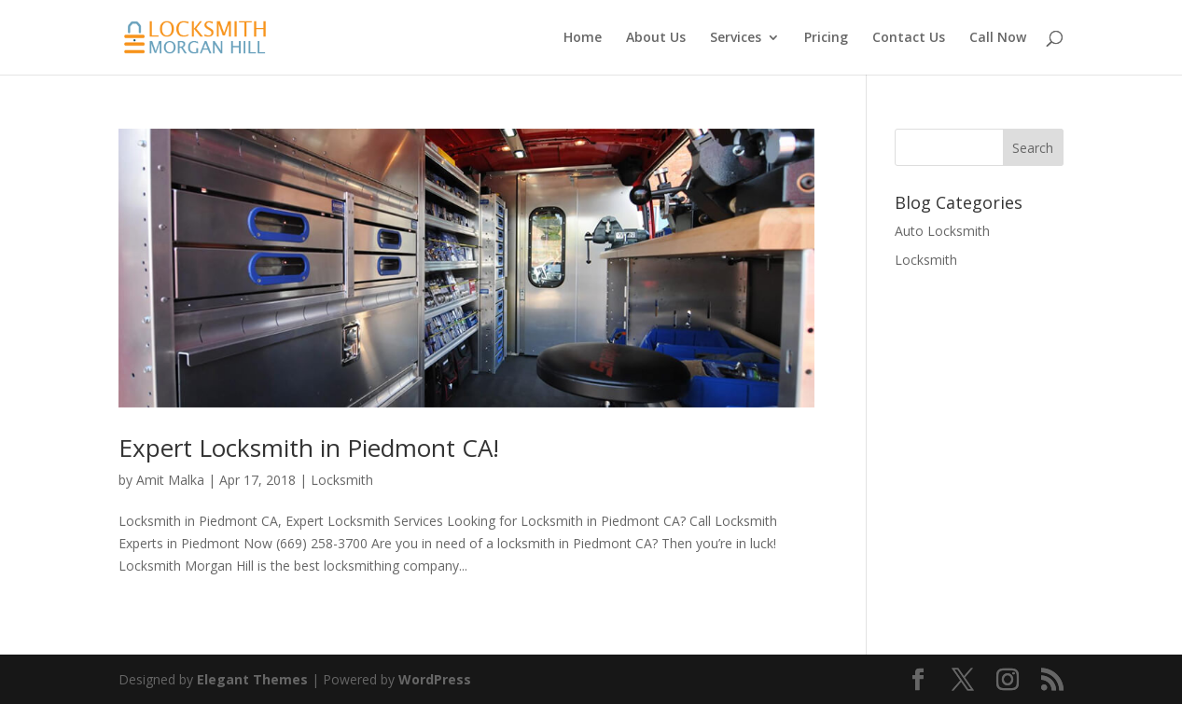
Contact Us (908, 38)
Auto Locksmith (942, 231)
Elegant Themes (252, 679)
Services (735, 38)
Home (582, 38)
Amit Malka (170, 480)
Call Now (997, 38)
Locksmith (342, 480)
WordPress (434, 679)
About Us (656, 38)
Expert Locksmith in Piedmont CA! (308, 447)
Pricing (826, 38)
